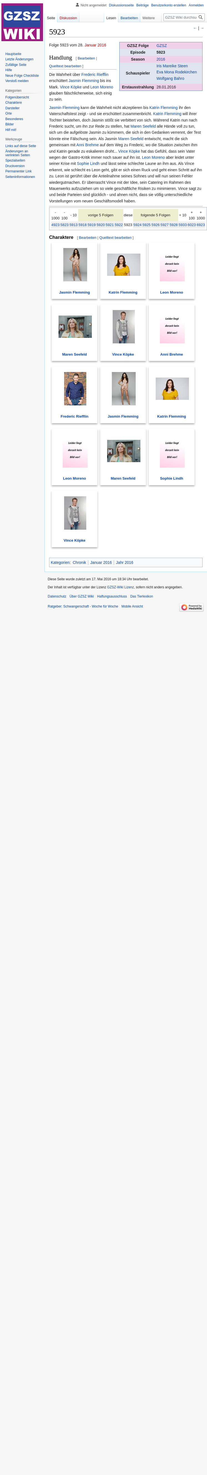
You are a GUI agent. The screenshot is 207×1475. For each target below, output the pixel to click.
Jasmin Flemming (84, 80)
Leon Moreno (101, 87)
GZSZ (161, 45)
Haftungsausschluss (112, 596)
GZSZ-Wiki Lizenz (120, 587)
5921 (110, 225)
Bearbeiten (86, 58)
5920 (101, 225)
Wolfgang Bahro (170, 78)
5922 (119, 225)
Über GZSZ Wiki (82, 596)
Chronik (79, 562)
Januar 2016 (95, 45)
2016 (160, 59)
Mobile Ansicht (132, 606)
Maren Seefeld (143, 126)
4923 (55, 225)
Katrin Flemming (163, 107)
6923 (201, 225)
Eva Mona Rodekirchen (176, 72)
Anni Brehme (87, 145)
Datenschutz (57, 596)
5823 (64, 225)
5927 (164, 225)
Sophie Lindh (88, 163)
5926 (156, 225)
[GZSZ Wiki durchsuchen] (184, 17)
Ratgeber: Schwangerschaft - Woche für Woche (83, 606)
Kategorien (60, 562)
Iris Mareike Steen (172, 66)
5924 (137, 225)
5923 (160, 52)
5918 (83, 225)
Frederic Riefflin (94, 74)
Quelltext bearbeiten (65, 66)
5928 (174, 225)
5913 (73, 225)
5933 (183, 225)
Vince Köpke (71, 87)
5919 (91, 225)
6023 (192, 225)
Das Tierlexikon (141, 596)
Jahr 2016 (124, 562)
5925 (146, 225)
